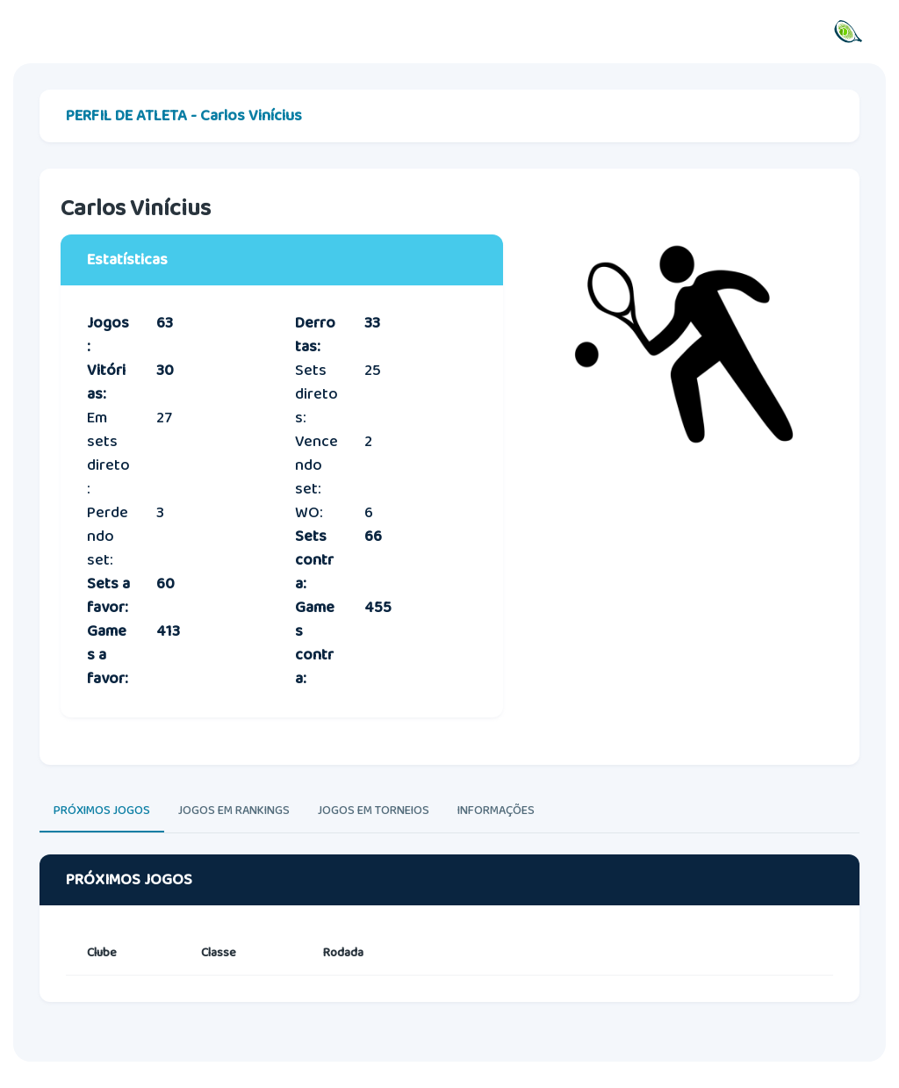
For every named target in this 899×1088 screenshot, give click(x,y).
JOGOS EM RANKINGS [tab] (234, 810)
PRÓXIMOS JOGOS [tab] (102, 810)
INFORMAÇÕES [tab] (496, 810)
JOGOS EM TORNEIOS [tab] (373, 810)
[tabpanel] (449, 944)
